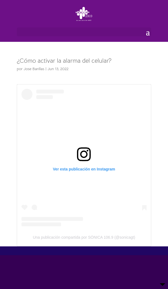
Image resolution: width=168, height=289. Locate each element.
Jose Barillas (34, 68)
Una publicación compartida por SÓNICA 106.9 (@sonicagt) (84, 237)
